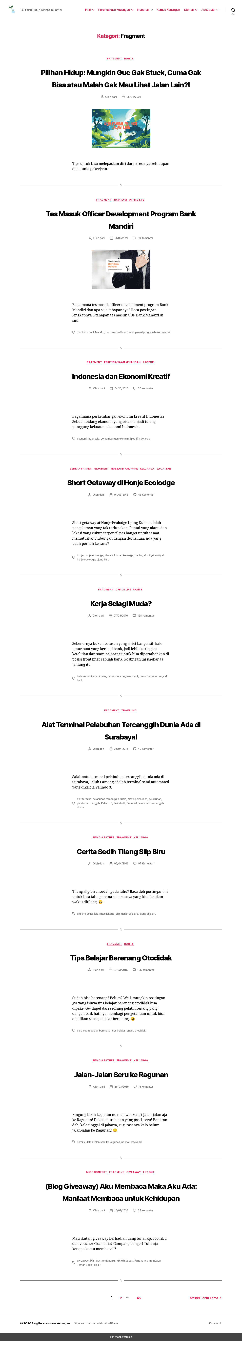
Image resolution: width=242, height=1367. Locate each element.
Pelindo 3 (105, 820)
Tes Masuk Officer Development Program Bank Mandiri (121, 234)
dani (115, 111)
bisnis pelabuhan (135, 816)
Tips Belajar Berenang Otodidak (121, 971)
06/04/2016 (121, 877)
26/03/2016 (121, 1101)
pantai (136, 571)
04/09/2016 (121, 511)
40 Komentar (144, 766)
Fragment (114, 61)
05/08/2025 (133, 111)
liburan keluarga (122, 571)
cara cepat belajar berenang (93, 1044)
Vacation (167, 485)
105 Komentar (145, 984)
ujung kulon (95, 575)
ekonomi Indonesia (88, 454)
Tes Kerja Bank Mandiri (90, 347)
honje (80, 571)
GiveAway (135, 1187)
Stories (190, 10)
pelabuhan (152, 816)
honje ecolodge (93, 571)
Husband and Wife (125, 485)
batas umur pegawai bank (121, 693)
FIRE (91, 10)
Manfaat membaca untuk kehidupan (109, 1288)
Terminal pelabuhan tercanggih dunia (146, 820)
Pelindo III (118, 820)
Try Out (151, 1187)
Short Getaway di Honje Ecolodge (121, 498)
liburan (107, 571)
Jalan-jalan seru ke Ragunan (102, 1156)
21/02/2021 (121, 253)
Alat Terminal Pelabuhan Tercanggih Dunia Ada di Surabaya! (121, 747)
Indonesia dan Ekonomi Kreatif (121, 391)
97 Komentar (144, 877)
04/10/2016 (121, 404)
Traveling (130, 728)
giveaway (82, 1288)
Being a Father (79, 485)
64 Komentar (144, 1238)
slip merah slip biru (124, 927)
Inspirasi (120, 215)
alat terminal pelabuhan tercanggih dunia (100, 816)
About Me (208, 10)
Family (80, 1156)
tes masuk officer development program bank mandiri (135, 347)
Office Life (138, 215)
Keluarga (149, 485)
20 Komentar (144, 404)
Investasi (145, 10)
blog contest (95, 1187)
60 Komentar (144, 253)
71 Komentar (144, 1101)
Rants (130, 61)
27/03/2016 (120, 984)
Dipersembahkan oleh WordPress (97, 1349)
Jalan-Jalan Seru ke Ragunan (121, 1088)
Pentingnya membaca (144, 1288)
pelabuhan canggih (88, 820)
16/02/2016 (121, 1238)
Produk (150, 378)
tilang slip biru (144, 927)
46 (134, 1323)
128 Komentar (145, 632)
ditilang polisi (84, 927)
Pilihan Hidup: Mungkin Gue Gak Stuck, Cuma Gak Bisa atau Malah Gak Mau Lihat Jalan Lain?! (121, 86)
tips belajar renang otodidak (126, 1044)
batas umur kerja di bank (91, 693)
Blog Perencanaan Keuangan (50, 1349)
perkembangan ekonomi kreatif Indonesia (124, 454)
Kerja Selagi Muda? (121, 620)
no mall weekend (130, 1156)
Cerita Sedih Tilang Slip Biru (121, 864)
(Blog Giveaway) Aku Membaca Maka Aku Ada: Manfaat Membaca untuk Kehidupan (121, 1212)
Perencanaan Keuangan (117, 10)
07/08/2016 (120, 632)
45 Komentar (144, 511)
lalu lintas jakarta (102, 927)
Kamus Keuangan (170, 10)
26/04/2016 (121, 766)
